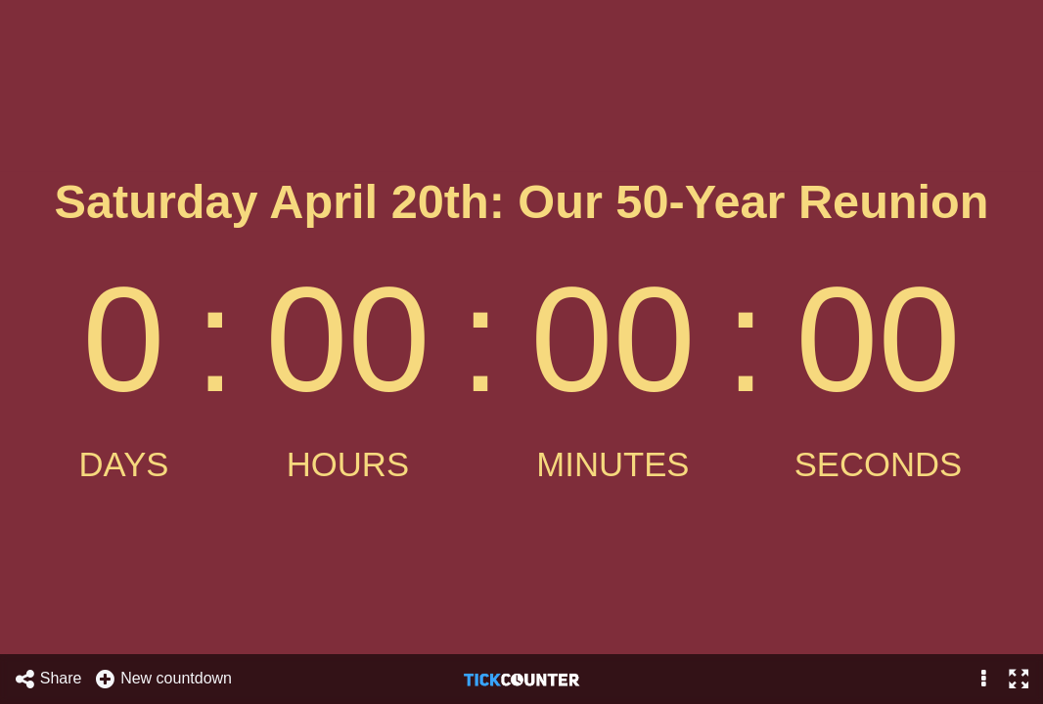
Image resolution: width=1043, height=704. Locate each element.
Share (48, 679)
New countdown (163, 679)
